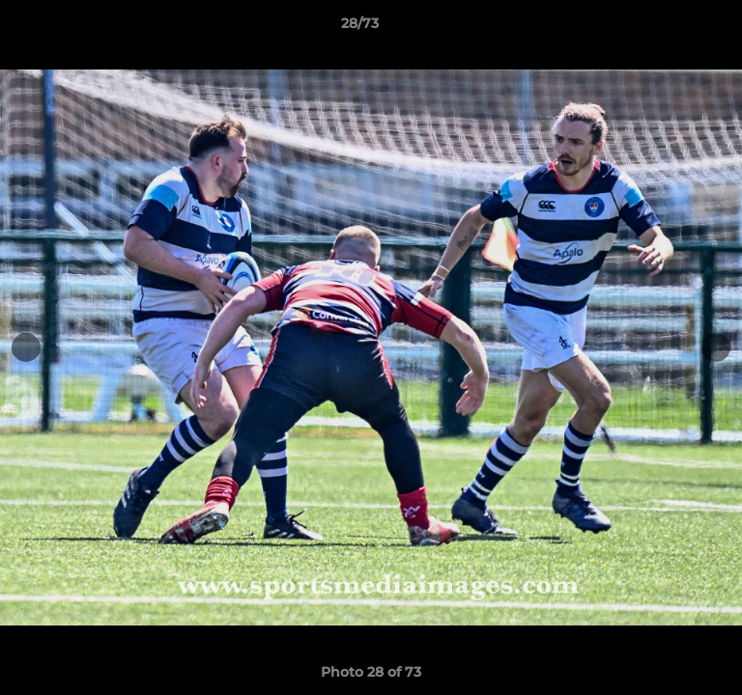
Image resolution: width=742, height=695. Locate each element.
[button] (672, 28)
